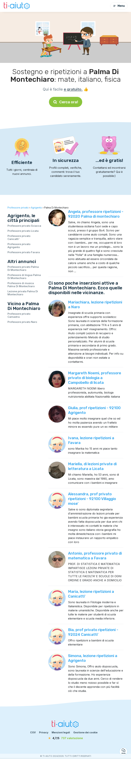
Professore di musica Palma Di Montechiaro (21, 285)
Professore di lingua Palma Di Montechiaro (24, 276)
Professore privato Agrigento (19, 245)
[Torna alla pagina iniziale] (17, 6)
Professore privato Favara (24, 252)
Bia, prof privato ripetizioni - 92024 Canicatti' (93, 632)
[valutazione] (65, 738)
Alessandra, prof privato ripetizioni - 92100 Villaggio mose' (92, 499)
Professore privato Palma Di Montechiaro (23, 268)
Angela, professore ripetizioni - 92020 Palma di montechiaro (95, 214)
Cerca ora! (65, 102)
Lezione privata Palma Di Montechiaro (23, 293)
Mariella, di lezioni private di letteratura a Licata (92, 466)
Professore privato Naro (22, 322)
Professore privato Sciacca (24, 225)
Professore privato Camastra (19, 315)
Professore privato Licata (23, 230)
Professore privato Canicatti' (19, 237)
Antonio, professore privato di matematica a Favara (95, 555)
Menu (119, 5)
